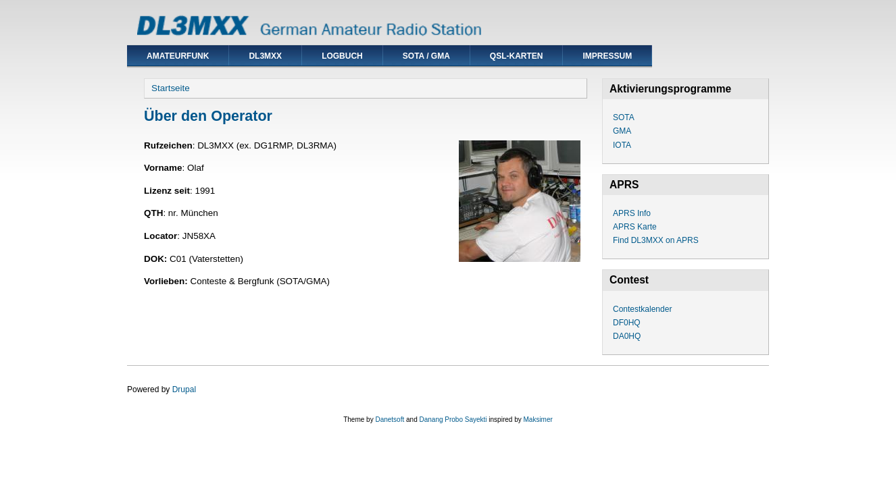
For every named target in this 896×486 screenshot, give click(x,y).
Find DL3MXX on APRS (656, 240)
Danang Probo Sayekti (453, 419)
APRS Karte (635, 227)
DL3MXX (265, 56)
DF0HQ (627, 322)
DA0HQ (627, 336)
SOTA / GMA (426, 56)
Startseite (170, 88)
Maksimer (537, 419)
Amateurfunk (178, 56)
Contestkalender (642, 309)
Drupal (184, 389)
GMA (622, 131)
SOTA (623, 117)
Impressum (607, 56)
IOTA (622, 145)
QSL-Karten (516, 56)
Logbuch (342, 56)
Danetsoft (389, 419)
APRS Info (632, 213)
